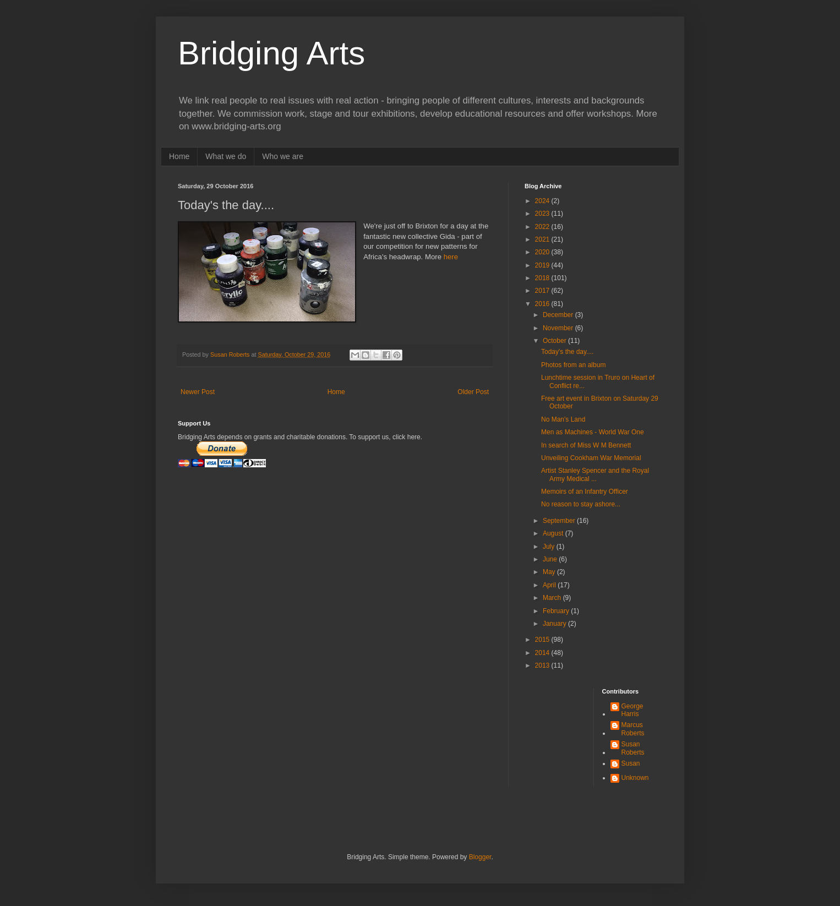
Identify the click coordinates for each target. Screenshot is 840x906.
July (550, 546)
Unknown (635, 778)
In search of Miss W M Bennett (586, 445)
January (555, 623)
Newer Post (198, 392)
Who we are (282, 156)
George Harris (632, 710)
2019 (543, 265)
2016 (543, 304)
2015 (543, 639)
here (451, 257)
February (557, 611)
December (559, 315)
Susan (630, 763)
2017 (543, 290)
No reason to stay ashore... (580, 504)
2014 (543, 653)
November (559, 328)
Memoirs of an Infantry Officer (584, 491)
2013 (543, 665)
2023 (543, 213)
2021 (543, 239)
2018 (543, 278)
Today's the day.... (567, 352)
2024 (543, 201)
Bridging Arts (271, 53)
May (550, 572)
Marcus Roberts (633, 728)
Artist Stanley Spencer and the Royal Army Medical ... (595, 474)
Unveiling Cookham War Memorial (591, 458)
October (555, 341)
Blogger (480, 857)
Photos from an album (573, 365)
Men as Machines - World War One (592, 432)
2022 (543, 227)
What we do (225, 156)
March (553, 598)
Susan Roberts (633, 748)
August (554, 533)
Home (179, 156)
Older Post (473, 392)
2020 (543, 252)
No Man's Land (563, 419)
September (560, 521)
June (551, 559)
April (550, 585)
